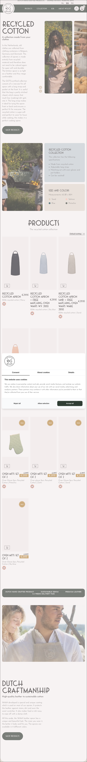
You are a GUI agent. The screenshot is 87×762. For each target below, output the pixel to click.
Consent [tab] (15, 372)
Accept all (70, 403)
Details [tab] (71, 372)
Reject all (17, 403)
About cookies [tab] (43, 372)
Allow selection (43, 403)
